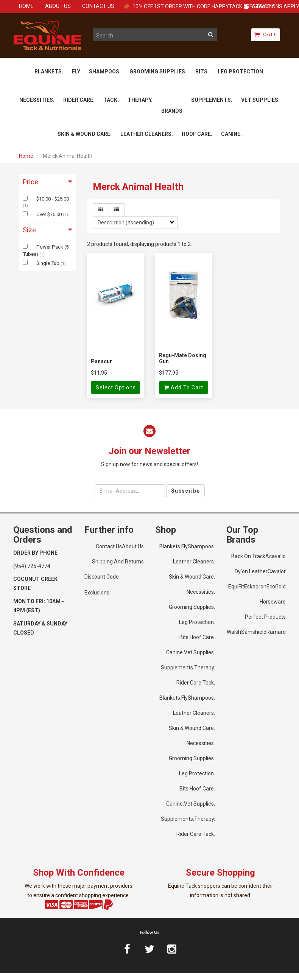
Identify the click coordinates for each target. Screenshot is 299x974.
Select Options (116, 389)
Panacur (101, 362)
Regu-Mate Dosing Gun (182, 359)
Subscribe (185, 492)
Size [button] (47, 231)
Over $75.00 (49, 215)
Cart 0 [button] (265, 34)
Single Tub (48, 264)
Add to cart (183, 389)
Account (259, 6)
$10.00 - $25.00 (52, 199)
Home (26, 157)
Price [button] (47, 183)
